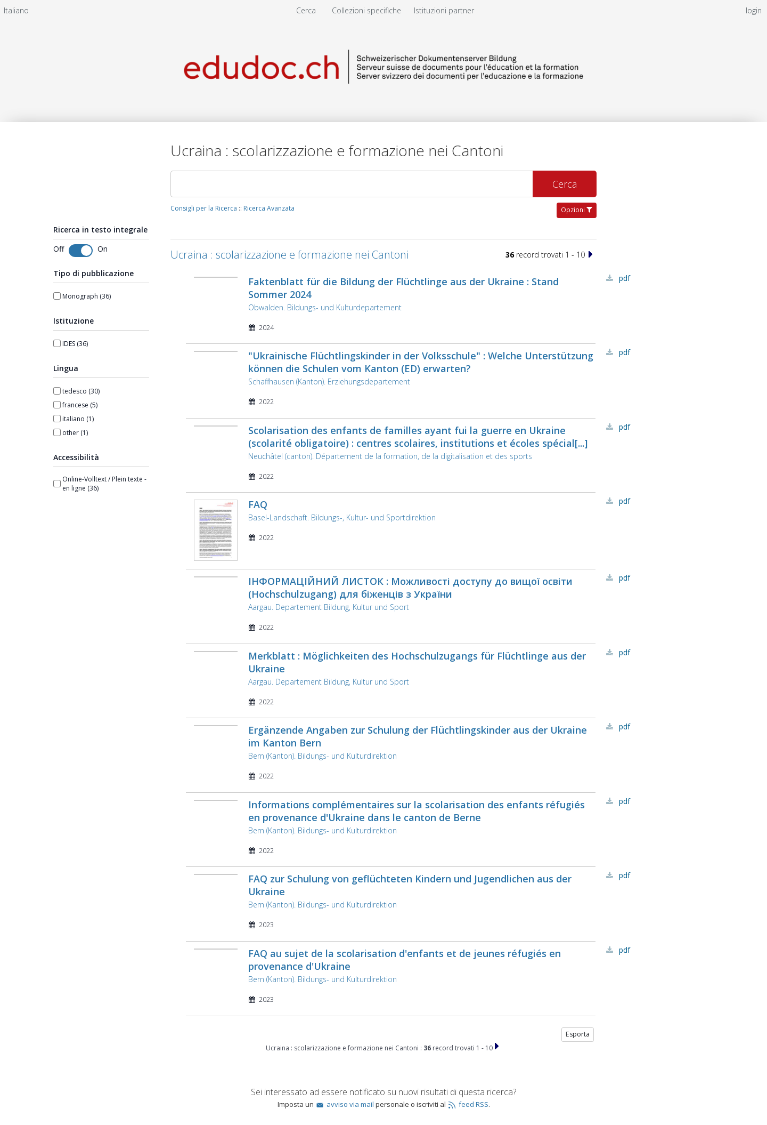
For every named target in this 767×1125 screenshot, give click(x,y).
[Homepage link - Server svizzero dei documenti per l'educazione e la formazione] (383, 94)
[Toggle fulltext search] (81, 250)
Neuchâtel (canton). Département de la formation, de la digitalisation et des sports (390, 456)
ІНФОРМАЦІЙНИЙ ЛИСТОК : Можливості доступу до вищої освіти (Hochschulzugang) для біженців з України (410, 587)
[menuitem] (16, 10)
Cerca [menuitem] (306, 10)
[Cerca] (351, 184)
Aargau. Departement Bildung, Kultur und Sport (328, 607)
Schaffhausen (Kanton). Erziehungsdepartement (329, 381)
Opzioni (576, 209)
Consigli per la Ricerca (203, 208)
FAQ (257, 504)
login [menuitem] (754, 10)
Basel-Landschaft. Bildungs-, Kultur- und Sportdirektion (342, 517)
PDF (624, 278)
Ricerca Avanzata (269, 208)
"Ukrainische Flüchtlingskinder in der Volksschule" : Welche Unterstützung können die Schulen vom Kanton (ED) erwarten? (420, 362)
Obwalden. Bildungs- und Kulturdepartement (325, 307)
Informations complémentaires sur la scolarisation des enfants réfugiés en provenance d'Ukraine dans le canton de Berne (416, 811)
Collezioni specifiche (367, 10)
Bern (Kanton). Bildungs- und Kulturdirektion (322, 756)
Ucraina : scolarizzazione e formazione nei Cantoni (289, 254)
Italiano (16, 10)
